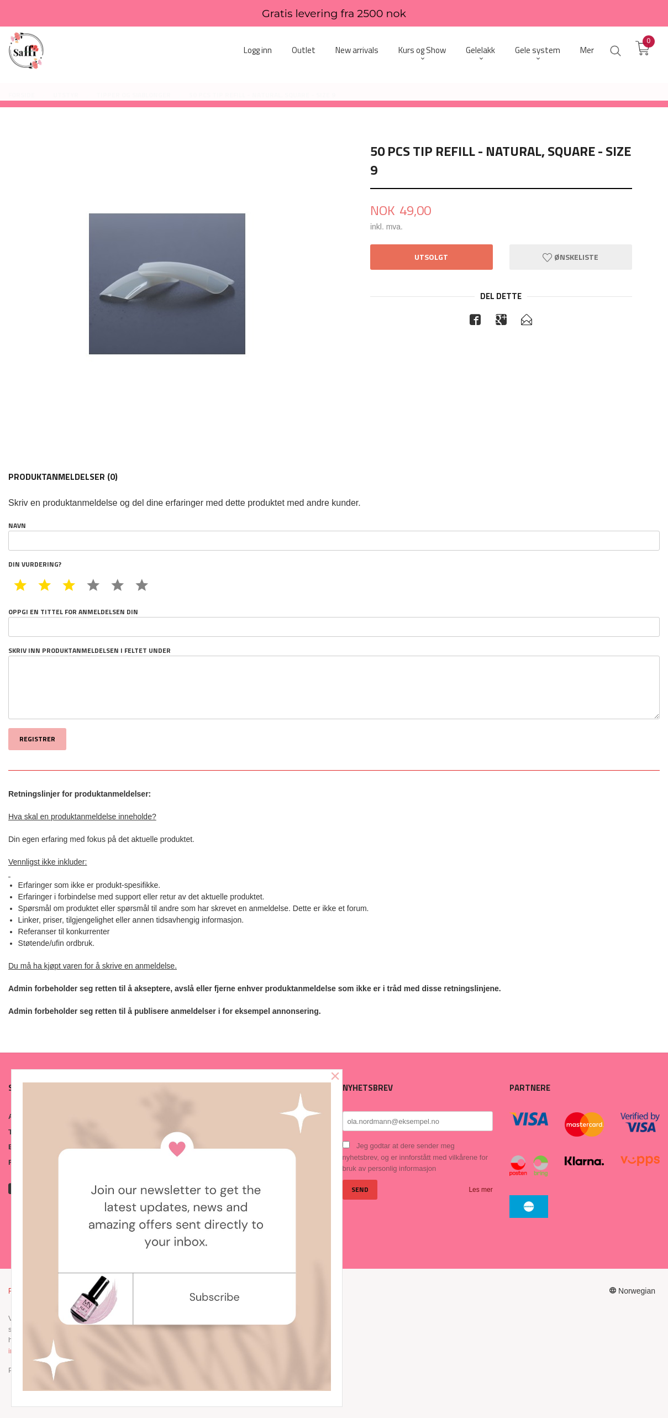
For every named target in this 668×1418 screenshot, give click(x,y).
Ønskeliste (570, 257)
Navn (334, 536)
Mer (587, 50)
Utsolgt (431, 257)
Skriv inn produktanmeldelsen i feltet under (334, 683)
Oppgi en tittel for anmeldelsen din (334, 622)
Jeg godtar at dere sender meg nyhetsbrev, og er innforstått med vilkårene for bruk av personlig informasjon (415, 1157)
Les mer (480, 1190)
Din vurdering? (34, 564)
